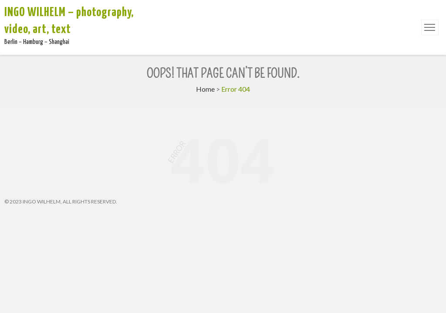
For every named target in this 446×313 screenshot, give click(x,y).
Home (205, 89)
